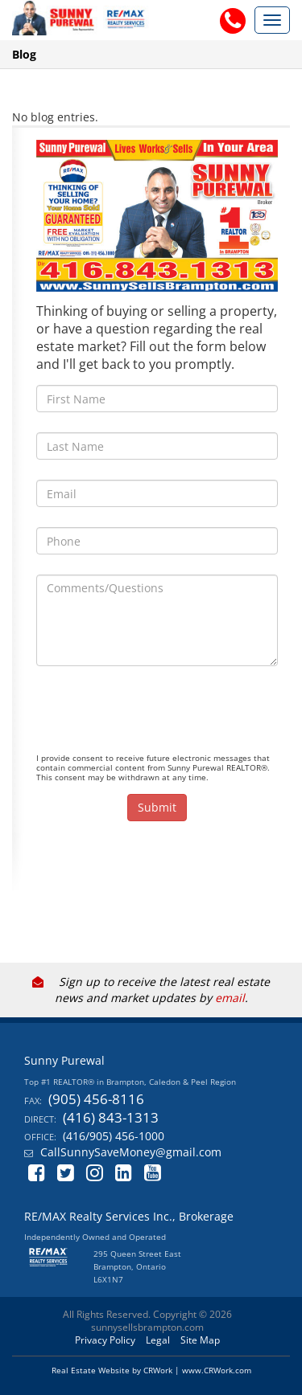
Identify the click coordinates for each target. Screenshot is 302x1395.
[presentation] (158, 717)
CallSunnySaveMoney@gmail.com (130, 1152)
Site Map (200, 1340)
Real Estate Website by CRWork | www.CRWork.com (151, 1370)
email (230, 997)
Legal (158, 1340)
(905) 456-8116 (96, 1099)
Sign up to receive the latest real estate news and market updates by (151, 989)
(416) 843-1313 (111, 1117)
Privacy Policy (105, 1340)
